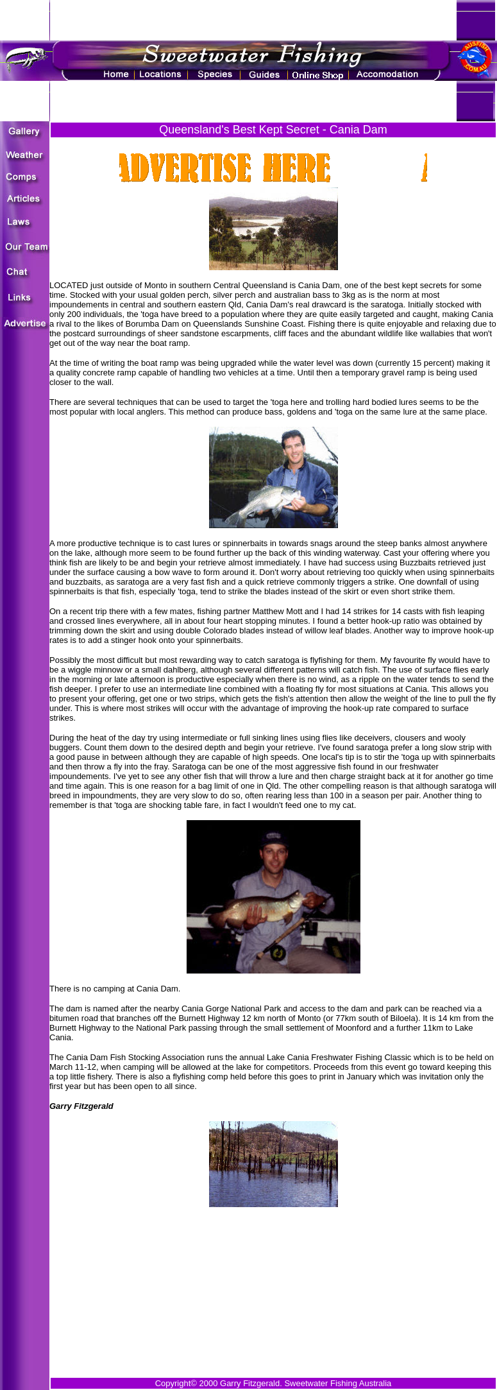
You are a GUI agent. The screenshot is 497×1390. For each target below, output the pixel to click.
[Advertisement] (273, 1265)
